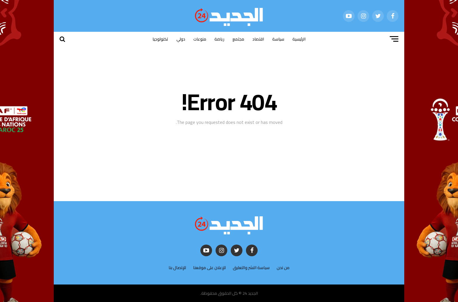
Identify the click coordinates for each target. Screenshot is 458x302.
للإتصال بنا (177, 267)
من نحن (283, 267)
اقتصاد (258, 39)
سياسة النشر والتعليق (251, 267)
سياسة (278, 39)
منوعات (199, 39)
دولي (180, 39)
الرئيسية (299, 39)
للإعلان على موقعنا (209, 267)
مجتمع (238, 39)
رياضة (219, 39)
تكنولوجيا (160, 39)
